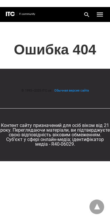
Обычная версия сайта (71, 90)
